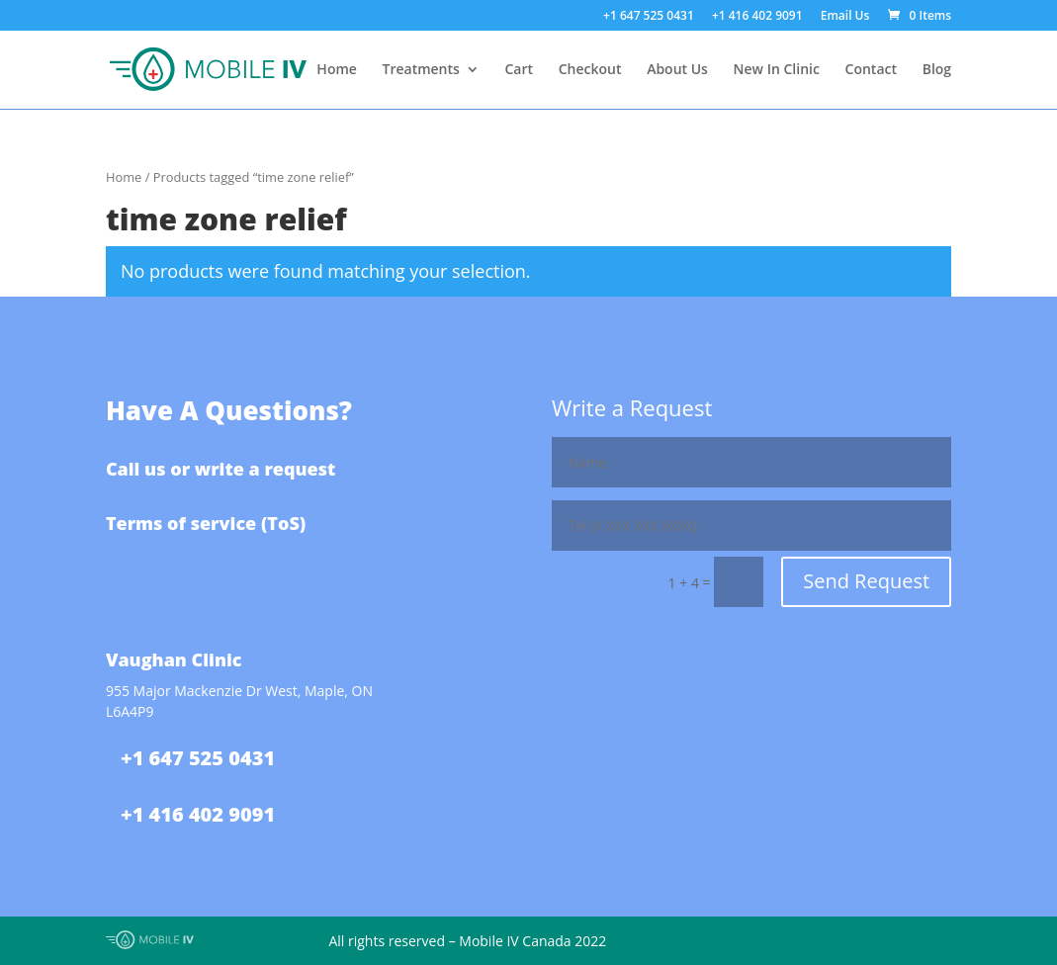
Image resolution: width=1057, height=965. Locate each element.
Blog (937, 70)
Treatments (421, 70)
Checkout (590, 70)
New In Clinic (777, 70)
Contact (871, 70)
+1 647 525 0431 (648, 17)
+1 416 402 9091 (757, 17)
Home (336, 70)
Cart (519, 70)
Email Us (845, 17)
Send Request (866, 581)
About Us (677, 70)
